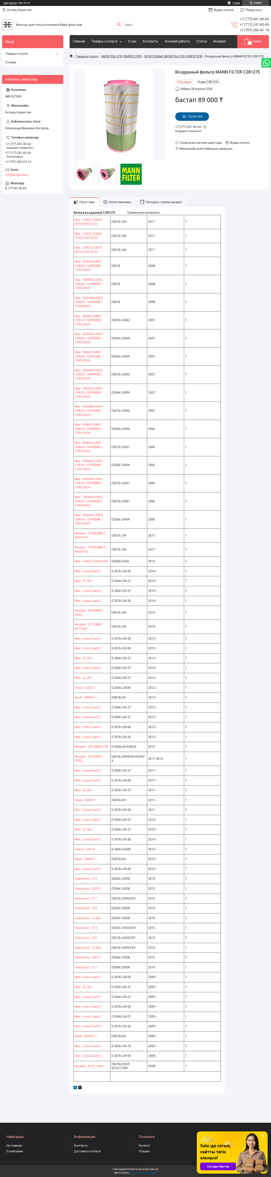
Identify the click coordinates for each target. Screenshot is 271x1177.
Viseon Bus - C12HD (88, 918)
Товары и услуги (104, 41)
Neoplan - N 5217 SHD (89, 1066)
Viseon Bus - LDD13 (87, 888)
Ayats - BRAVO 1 (86, 697)
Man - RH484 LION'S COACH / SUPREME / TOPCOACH (88, 320)
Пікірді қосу (254, 10)
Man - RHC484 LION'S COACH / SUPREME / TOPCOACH (89, 410)
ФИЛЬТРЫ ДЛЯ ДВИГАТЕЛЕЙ (121, 56)
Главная (79, 41)
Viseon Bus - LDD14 (87, 957)
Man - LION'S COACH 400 (91, 561)
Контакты (150, 41)
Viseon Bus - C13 (86, 878)
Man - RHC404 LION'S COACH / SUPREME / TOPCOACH (89, 338)
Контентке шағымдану (143, 1173)
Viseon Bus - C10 (86, 908)
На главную (14, 1145)
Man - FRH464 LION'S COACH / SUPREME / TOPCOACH (88, 501)
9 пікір (236, 2)
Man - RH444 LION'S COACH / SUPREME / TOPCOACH (88, 266)
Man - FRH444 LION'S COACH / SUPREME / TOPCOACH (88, 284)
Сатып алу (195, 116)
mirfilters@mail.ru (17, 175)
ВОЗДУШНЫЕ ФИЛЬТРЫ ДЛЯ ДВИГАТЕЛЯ (173, 56)
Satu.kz (154, 1169)
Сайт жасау (10, 2)
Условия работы (177, 41)
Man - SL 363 (83, 581)
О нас (132, 41)
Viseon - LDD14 (85, 849)
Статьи (201, 41)
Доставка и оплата (87, 1151)
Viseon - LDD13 (85, 687)
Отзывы (10, 62)
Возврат (219, 41)
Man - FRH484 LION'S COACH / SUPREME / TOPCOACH (88, 374)
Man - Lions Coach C (88, 571)
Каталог (144, 1145)
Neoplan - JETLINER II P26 (92, 746)
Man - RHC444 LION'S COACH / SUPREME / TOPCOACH (89, 302)
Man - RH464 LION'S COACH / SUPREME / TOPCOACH (88, 447)
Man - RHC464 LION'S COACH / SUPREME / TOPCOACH (89, 483)
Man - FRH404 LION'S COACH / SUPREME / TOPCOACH (88, 392)
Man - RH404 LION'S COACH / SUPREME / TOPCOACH (88, 356)
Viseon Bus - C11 (86, 898)
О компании (14, 1151)
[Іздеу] (119, 25)
